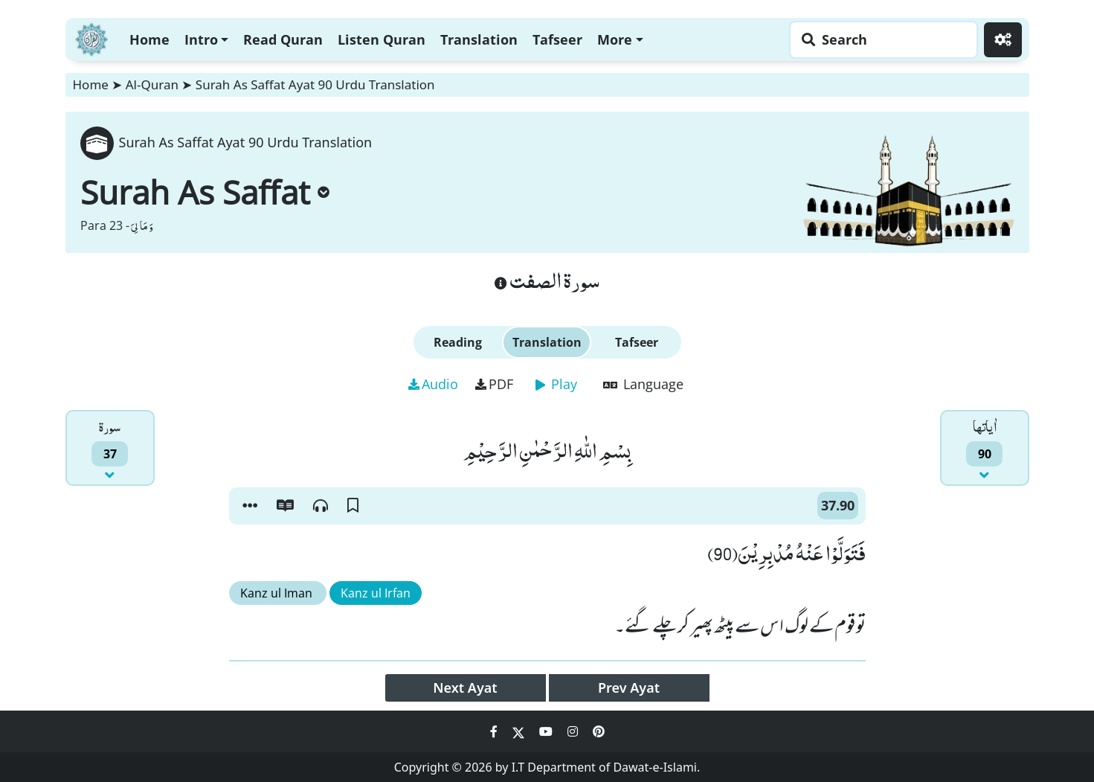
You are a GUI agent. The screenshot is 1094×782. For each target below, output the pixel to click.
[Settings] (1003, 39)
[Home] (91, 37)
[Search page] (879, 39)
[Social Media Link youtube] (547, 731)
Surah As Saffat (204, 192)
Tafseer (557, 39)
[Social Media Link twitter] (519, 731)
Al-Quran (152, 84)
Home (149, 39)
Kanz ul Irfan (376, 593)
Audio (433, 384)
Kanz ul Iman (277, 593)
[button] (250, 506)
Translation (479, 39)
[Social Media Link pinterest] (599, 731)
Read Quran (283, 39)
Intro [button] (201, 39)
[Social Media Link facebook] (495, 731)
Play (556, 384)
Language (643, 384)
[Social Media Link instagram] (574, 731)
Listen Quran (381, 39)
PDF (494, 384)
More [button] (614, 39)
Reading (458, 342)
